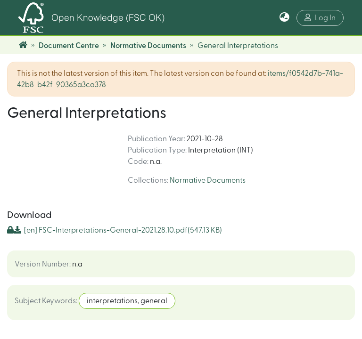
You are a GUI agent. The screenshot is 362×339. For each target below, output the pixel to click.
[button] (284, 18)
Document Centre (69, 45)
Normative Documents (148, 45)
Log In (320, 18)
